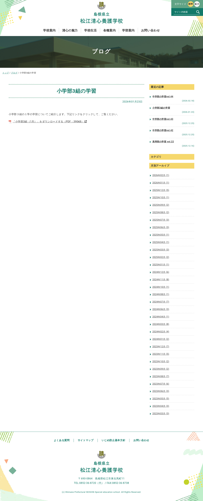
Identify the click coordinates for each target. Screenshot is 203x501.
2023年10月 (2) (160, 361)
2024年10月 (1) (160, 287)
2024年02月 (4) (160, 331)
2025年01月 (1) (160, 264)
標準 (190, 4)
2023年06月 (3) (160, 391)
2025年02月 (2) (160, 257)
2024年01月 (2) (160, 339)
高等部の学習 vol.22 (163, 141)
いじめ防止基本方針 (113, 440)
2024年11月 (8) (160, 279)
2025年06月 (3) (160, 227)
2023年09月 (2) (160, 369)
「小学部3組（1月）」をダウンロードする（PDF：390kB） (46, 121)
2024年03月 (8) (160, 324)
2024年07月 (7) (160, 302)
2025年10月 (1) (160, 197)
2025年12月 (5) (160, 190)
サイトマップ (86, 440)
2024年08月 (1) (160, 294)
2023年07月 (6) (160, 384)
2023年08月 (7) (160, 376)
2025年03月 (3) (160, 249)
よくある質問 (62, 440)
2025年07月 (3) (160, 220)
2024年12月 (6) (160, 272)
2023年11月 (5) (160, 354)
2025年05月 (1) (160, 235)
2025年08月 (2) (160, 212)
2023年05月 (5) (160, 398)
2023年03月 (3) (160, 413)
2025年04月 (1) (160, 242)
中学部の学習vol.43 (162, 119)
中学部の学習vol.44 (162, 96)
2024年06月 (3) (160, 309)
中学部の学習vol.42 (162, 130)
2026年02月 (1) (160, 175)
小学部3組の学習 (161, 108)
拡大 (197, 4)
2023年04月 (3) (160, 406)
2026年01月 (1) (160, 182)
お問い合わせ (141, 440)
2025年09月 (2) (160, 205)
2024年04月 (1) (160, 316)
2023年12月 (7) (160, 346)
